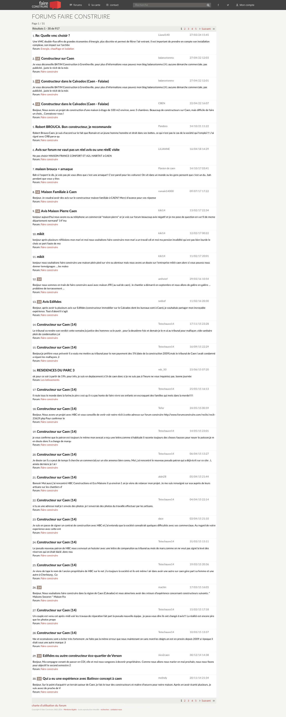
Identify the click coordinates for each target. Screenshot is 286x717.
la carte (94, 5)
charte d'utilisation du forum (49, 705)
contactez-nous (116, 710)
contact (112, 5)
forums (76, 5)
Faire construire (49, 72)
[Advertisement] (237, 72)
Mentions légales (70, 710)
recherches (105, 710)
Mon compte (245, 5)
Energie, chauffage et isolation (57, 49)
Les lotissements (50, 380)
